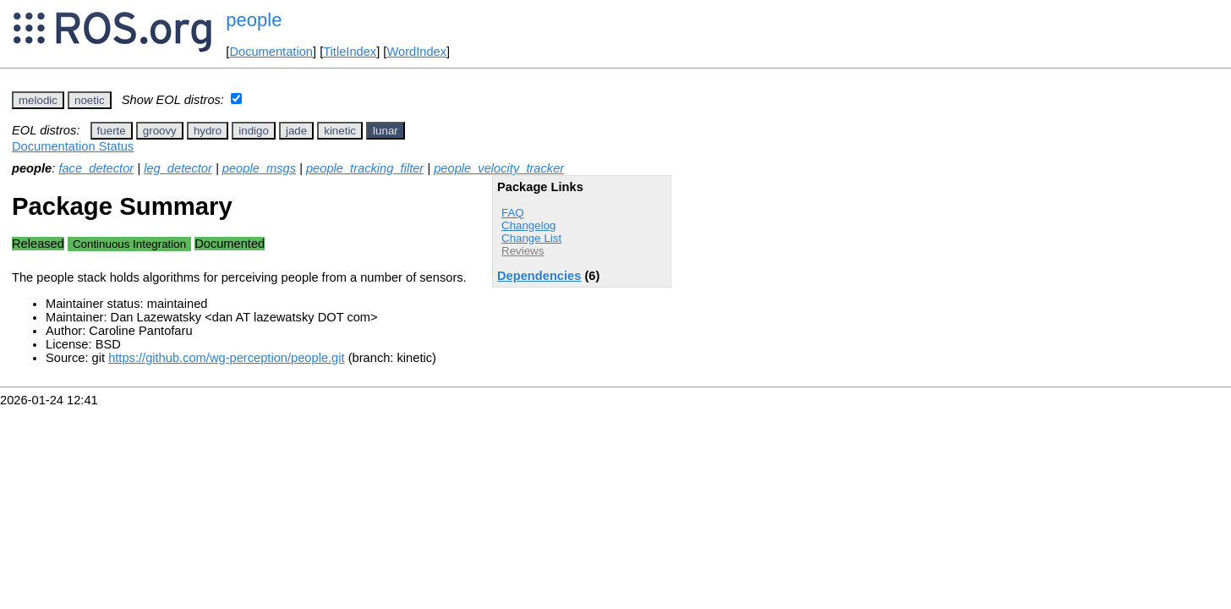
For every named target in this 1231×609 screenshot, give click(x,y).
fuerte (111, 130)
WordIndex (416, 51)
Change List (531, 238)
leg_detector (178, 168)
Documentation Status (73, 146)
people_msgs (259, 168)
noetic (89, 100)
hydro (208, 130)
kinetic (340, 130)
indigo (253, 130)
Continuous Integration (129, 244)
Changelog (528, 225)
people (254, 19)
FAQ (512, 212)
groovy (160, 130)
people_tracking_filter (365, 168)
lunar (385, 130)
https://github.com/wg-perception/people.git (226, 358)
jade (296, 130)
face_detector (96, 168)
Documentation (271, 51)
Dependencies (539, 276)
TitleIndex (349, 51)
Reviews (522, 250)
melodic (38, 100)
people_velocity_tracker (499, 168)
